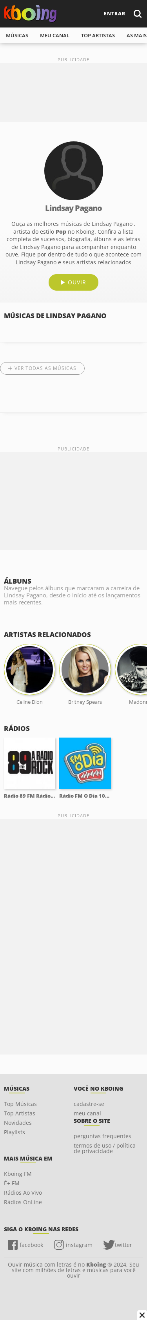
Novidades (18, 1122)
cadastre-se (89, 1104)
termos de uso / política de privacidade (105, 1148)
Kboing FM (18, 1173)
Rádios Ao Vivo (23, 1192)
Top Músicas (20, 1104)
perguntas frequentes (102, 1136)
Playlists (14, 1132)
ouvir (77, 282)
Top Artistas (19, 1113)
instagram (79, 1245)
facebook (31, 1245)
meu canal (54, 35)
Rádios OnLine (23, 1202)
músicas (17, 35)
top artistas (98, 35)
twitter (123, 1245)
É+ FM (12, 1183)
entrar (114, 13)
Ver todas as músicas (45, 368)
